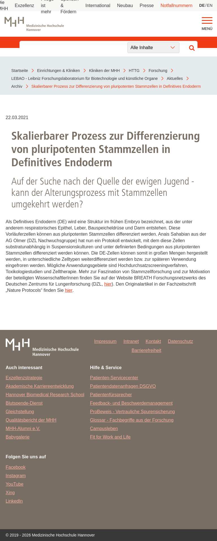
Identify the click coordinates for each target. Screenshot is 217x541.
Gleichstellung (20, 411)
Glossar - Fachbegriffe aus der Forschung (131, 420)
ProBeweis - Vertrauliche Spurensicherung (132, 411)
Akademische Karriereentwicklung (40, 386)
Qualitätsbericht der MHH (31, 420)
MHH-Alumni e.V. (23, 428)
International (97, 5)
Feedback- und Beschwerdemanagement (131, 403)
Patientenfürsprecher (111, 394)
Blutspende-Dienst (24, 403)
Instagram (16, 475)
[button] (207, 20)
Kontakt (153, 341)
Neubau (125, 5)
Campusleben (104, 428)
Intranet (131, 341)
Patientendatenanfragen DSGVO (123, 386)
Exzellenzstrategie (24, 377)
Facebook (15, 467)
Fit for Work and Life (110, 437)
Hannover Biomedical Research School (45, 394)
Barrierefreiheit (146, 350)
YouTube (14, 484)
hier (108, 284)
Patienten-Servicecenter (114, 377)
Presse (147, 5)
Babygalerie (18, 437)
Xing (10, 492)
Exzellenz (24, 5)
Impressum (105, 341)
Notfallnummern (176, 5)
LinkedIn (14, 501)
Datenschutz (180, 341)
